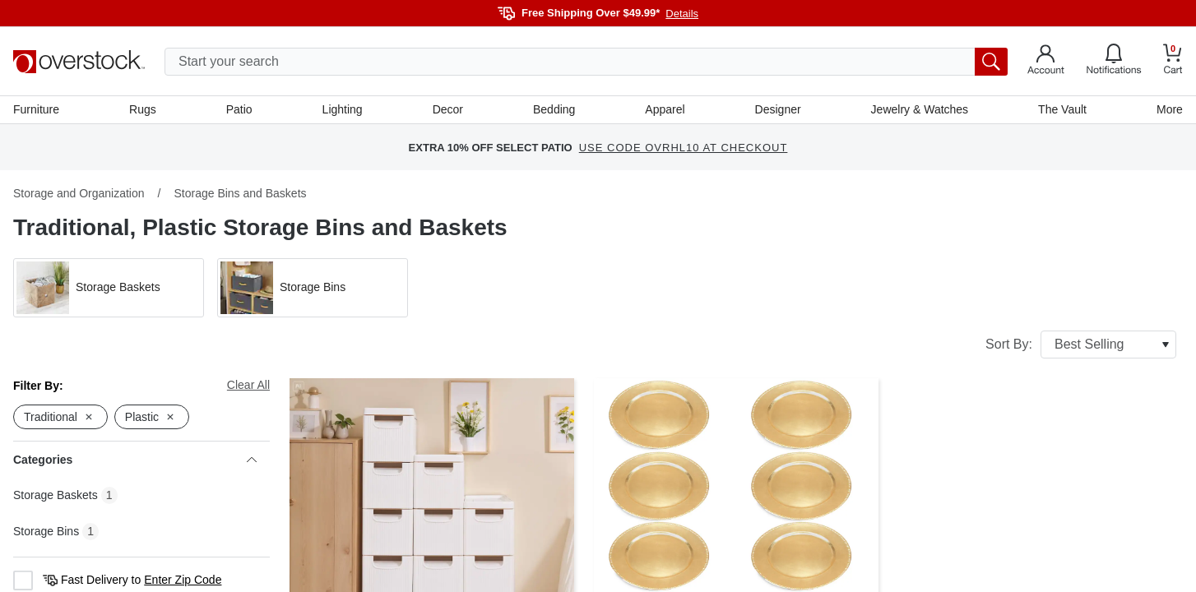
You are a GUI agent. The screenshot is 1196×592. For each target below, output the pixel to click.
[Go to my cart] (1173, 61)
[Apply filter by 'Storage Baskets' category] (108, 287)
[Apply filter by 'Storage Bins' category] (312, 287)
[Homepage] (79, 61)
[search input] (586, 62)
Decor (448, 109)
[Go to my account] (1045, 61)
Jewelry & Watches (920, 109)
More (1170, 109)
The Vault (1062, 109)
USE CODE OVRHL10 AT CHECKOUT (683, 147)
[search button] (991, 62)
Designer (778, 109)
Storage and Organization (79, 193)
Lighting (342, 109)
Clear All (248, 384)
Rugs (142, 109)
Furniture (36, 109)
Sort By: (1080, 344)
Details (681, 13)
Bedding (554, 109)
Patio (239, 109)
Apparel (664, 109)
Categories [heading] (135, 459)
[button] (108, 287)
